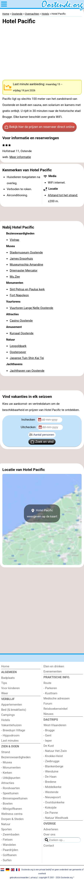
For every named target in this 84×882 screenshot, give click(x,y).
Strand (5, 752)
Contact (48, 845)
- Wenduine (50, 771)
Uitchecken (29, 427)
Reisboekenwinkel (55, 709)
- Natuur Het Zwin (55, 751)
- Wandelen (8, 845)
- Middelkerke (52, 787)
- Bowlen (7, 803)
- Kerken (6, 772)
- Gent (47, 735)
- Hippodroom (10, 735)
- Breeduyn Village (13, 730)
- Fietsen (7, 839)
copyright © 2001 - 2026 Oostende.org (55, 877)
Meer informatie (20, 157)
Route (47, 683)
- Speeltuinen (9, 793)
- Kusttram (50, 693)
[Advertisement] (42, 214)
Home (5, 666)
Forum (47, 703)
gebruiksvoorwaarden (19, 877)
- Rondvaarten (10, 788)
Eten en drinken (53, 666)
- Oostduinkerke (53, 802)
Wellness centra (11, 814)
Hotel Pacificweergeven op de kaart (42, 513)
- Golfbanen (9, 855)
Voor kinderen (10, 688)
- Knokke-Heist (53, 756)
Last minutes (10, 740)
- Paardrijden (9, 850)
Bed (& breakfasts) (13, 710)
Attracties (7, 783)
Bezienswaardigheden (16, 757)
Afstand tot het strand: (63, 195)
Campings (8, 715)
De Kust (48, 746)
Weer (4, 693)
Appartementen (11, 704)
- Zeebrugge (51, 761)
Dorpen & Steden (12, 819)
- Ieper (47, 740)
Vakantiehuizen (11, 725)
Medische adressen (56, 698)
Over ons (49, 834)
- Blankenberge (53, 766)
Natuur (5, 824)
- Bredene (49, 782)
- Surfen (6, 860)
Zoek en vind (42, 442)
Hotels (5, 720)
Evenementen (52, 671)
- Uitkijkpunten (10, 778)
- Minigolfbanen (11, 809)
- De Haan (50, 776)
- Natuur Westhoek (55, 818)
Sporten (6, 829)
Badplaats (8, 678)
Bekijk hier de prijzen (39, 127)
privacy (34, 877)
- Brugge (49, 730)
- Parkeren (50, 688)
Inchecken (28, 419)
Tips (4, 683)
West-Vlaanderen (54, 725)
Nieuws (48, 714)
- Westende (50, 792)
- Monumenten (11, 767)
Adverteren (50, 829)
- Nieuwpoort (52, 797)
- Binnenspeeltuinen (14, 798)
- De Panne (50, 812)
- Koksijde (49, 807)
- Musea (6, 762)
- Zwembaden (10, 834)
